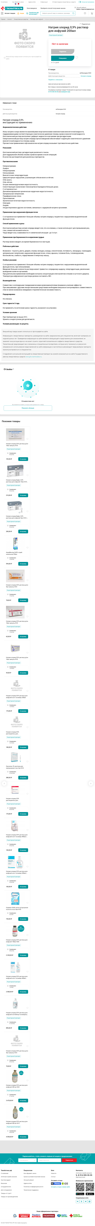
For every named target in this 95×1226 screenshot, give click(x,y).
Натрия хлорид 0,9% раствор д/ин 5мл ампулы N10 (17, 586)
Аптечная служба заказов (9, 1176)
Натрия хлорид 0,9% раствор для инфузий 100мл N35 (16, 941)
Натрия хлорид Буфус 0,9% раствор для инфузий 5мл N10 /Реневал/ (16, 517)
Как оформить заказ (18, 2)
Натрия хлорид (86, 76)
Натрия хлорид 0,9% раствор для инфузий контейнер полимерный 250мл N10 (17, 1013)
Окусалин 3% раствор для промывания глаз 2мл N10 (15, 767)
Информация (44, 2)
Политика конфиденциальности (33, 1186)
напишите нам (65, 92)
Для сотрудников (6, 1190)
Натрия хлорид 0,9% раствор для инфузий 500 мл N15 (16, 1122)
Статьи (53, 1176)
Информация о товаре (10, 103)
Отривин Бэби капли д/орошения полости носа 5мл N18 (17, 908)
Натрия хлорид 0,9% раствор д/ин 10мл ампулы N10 (17, 444)
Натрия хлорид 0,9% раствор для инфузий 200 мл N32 (16, 1086)
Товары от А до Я (6, 1193)
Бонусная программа (86, 2)
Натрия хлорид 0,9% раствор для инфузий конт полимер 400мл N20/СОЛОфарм (16, 977)
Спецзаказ (63, 58)
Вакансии (4, 1183)
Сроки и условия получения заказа (34, 1176)
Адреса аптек (32, 2)
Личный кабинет (29, 1180)
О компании (4, 2)
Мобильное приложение (84, 1181)
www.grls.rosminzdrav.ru (34, 357)
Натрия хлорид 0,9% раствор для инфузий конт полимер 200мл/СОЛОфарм (16, 872)
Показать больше (28, 408)
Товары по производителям (9, 1196)
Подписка (62, 51)
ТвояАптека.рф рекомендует (32, 13)
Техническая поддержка (31, 1190)
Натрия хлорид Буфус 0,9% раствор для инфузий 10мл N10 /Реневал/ (17, 481)
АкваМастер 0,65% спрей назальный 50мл (14, 553)
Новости (53, 1173)
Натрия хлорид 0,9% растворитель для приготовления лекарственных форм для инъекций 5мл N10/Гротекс (16, 799)
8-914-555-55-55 (53, 92)
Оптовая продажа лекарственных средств (64, 2)
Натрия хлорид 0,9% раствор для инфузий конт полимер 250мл (16, 696)
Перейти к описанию (55, 80)
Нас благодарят (6, 1180)
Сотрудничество (6, 1186)
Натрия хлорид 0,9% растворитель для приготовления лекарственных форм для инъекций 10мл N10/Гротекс (16, 733)
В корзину (23, 459)
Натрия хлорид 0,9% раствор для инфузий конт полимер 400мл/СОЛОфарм (16, 836)
